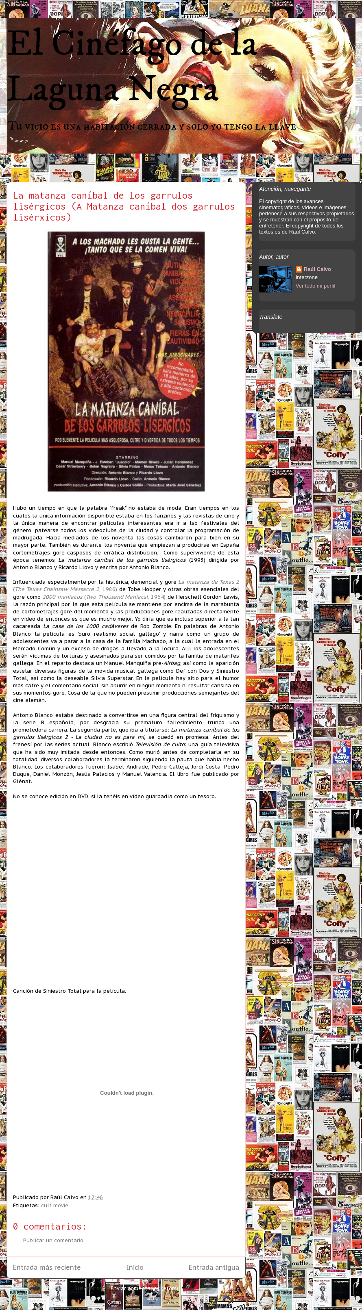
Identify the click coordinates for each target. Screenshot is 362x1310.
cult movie (54, 1205)
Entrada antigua (214, 1267)
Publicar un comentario (53, 1240)
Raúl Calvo (317, 269)
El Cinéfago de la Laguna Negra (132, 67)
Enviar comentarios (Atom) (144, 1288)
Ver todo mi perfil (316, 286)
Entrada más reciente (47, 1267)
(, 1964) (104, 596)
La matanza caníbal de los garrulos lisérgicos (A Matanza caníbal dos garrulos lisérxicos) (124, 206)
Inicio (135, 1267)
